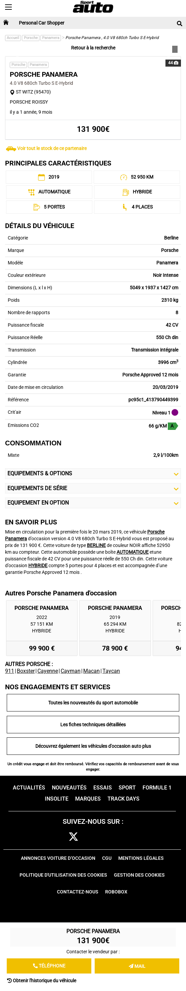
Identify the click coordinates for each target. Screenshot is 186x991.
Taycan (111, 671)
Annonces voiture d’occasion (58, 858)
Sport (127, 787)
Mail (137, 966)
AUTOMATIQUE (133, 552)
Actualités (29, 787)
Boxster (26, 671)
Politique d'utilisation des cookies (63, 875)
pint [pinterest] (104, 837)
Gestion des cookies (139, 875)
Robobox (116, 891)
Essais (102, 787)
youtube (120, 837)
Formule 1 (157, 787)
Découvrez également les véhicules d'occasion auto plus (93, 746)
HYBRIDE (38, 565)
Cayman (71, 671)
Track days (123, 799)
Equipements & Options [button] (93, 473)
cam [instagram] (89, 837)
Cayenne (47, 671)
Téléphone (49, 965)
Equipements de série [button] (93, 488)
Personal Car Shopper (41, 23)
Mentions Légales (141, 858)
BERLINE (96, 545)
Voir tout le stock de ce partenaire (52, 148)
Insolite (56, 799)
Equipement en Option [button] (93, 503)
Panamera (50, 38)
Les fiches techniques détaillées (93, 724)
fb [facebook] (60, 837)
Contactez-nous (77, 891)
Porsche (31, 38)
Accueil (13, 38)
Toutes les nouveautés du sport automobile (93, 702)
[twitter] (73, 837)
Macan (91, 671)
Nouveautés (69, 787)
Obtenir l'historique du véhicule (41, 980)
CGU (107, 858)
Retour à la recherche (93, 47)
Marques (88, 799)
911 (9, 671)
